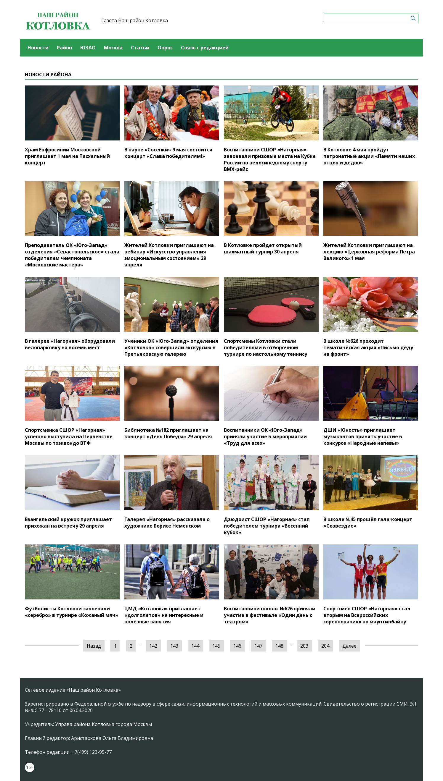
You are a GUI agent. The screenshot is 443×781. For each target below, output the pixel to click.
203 (304, 646)
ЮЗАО (88, 47)
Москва (113, 47)
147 (258, 646)
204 (325, 646)
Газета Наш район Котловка (134, 20)
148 (279, 646)
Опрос (165, 47)
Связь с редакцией (205, 47)
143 (174, 646)
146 (237, 646)
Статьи (140, 47)
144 (195, 646)
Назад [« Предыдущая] (94, 646)
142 (153, 646)
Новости (38, 47)
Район (64, 47)
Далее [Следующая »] (349, 646)
